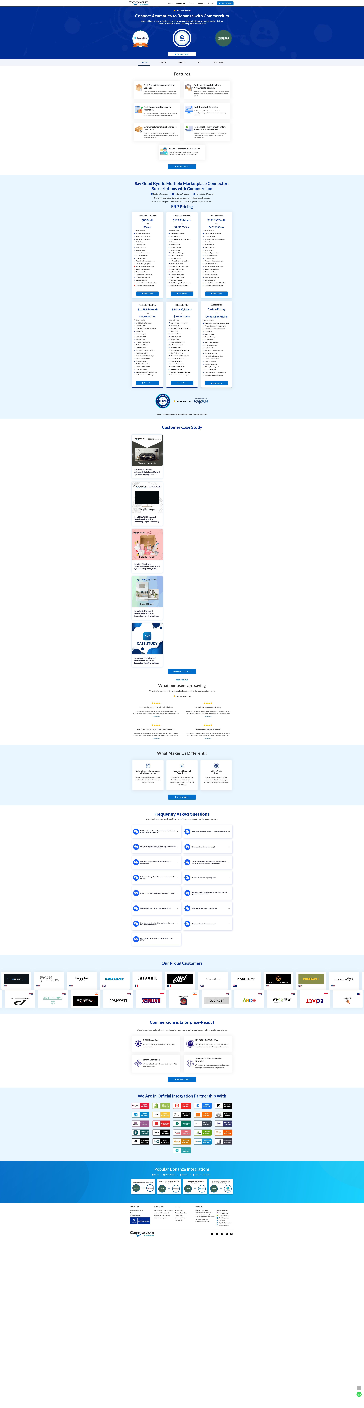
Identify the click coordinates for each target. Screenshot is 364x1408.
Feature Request (223, 1225)
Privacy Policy (179, 1210)
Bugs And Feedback (224, 1222)
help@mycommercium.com (203, 1212)
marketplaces (169, 1174)
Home (170, 3)
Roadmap (221, 1220)
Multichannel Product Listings (163, 1210)
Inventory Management (161, 1213)
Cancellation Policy (181, 1217)
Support (211, 3)
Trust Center (179, 1220)
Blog (131, 1213)
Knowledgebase (223, 1218)
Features (200, 3)
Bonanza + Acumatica (201, 1174)
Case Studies (218, 62)
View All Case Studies (182, 671)
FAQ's (199, 62)
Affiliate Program (135, 1215)
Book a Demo (225, 3)
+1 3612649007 (223, 1213)
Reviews (181, 62)
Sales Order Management (162, 1215)
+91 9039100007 (223, 1215)
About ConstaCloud (136, 1210)
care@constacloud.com (202, 1221)
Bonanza (184, 1174)
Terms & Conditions (181, 1213)
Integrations (180, 3)
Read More (156, 716)
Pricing (191, 3)
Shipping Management (161, 1217)
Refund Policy (179, 1215)
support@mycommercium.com (205, 1216)
